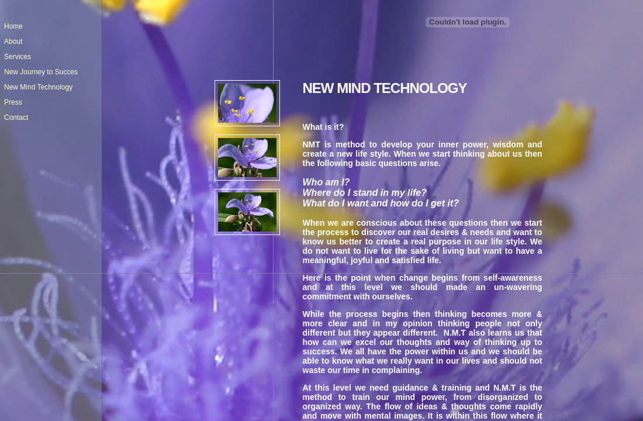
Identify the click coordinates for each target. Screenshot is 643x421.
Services (17, 57)
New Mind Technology (38, 87)
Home (13, 26)
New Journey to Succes (41, 72)
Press (13, 102)
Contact (16, 117)
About (13, 41)
